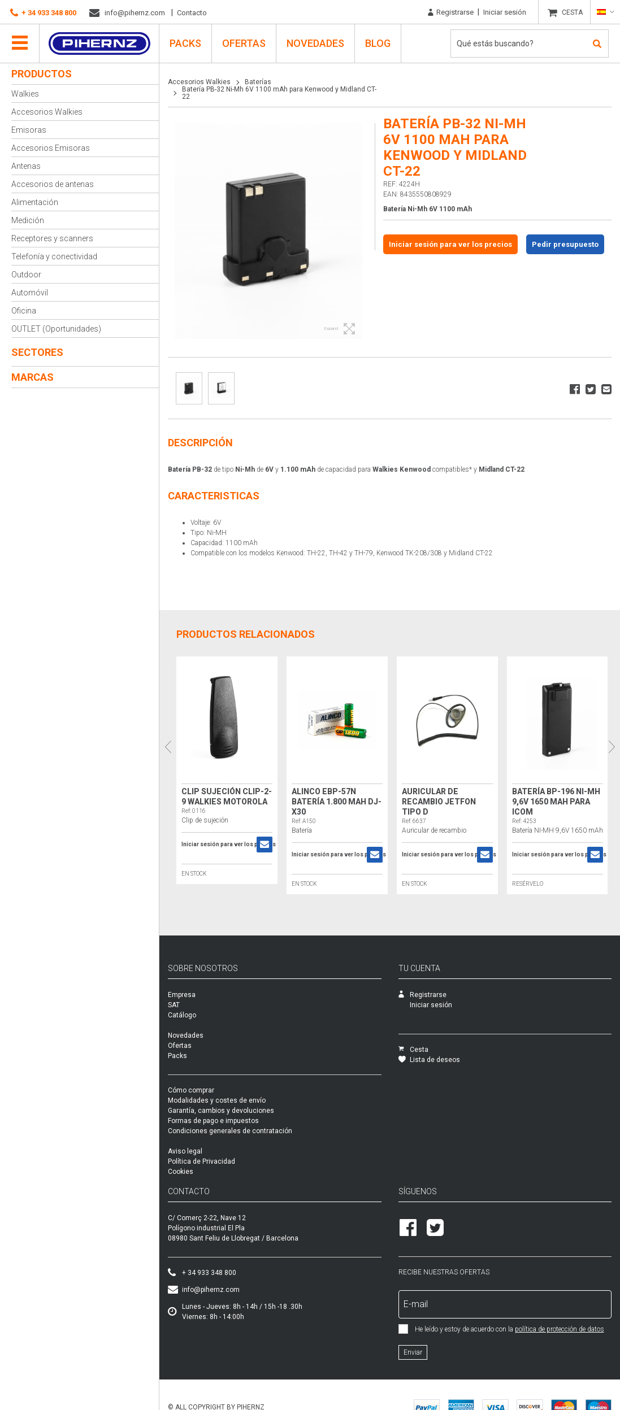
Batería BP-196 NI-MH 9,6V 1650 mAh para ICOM (553, 798)
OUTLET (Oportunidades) (56, 328)
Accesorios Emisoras (50, 148)
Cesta (413, 1053)
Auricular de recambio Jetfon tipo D (437, 798)
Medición (27, 220)
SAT (174, 1008)
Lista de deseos (429, 1063)
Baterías (258, 82)
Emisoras (28, 129)
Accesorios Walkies (47, 111)
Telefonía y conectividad (54, 256)
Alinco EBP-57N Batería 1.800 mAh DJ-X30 (335, 798)
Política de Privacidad (201, 1165)
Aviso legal (185, 1155)
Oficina (23, 310)
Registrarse (451, 12)
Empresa (182, 998)
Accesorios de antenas (52, 184)
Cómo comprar (191, 1094)
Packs (177, 1059)
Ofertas (244, 43)
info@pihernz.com (127, 13)
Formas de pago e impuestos (213, 1124)
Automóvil (29, 292)
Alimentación (34, 202)
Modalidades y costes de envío (217, 1104)
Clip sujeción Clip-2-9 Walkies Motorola (222, 798)
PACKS (185, 43)
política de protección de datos (559, 1333)
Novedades (315, 43)
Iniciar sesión (504, 12)
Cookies (180, 1175)
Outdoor (26, 274)
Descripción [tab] (200, 439)
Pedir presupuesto (565, 244)
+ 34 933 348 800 (43, 13)
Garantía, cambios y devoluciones (221, 1114)
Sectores (37, 352)
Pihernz (99, 43)
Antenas (26, 166)
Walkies (25, 93)
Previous (167, 746)
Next (611, 746)
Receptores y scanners (52, 238)
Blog (378, 43)
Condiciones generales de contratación (230, 1134)
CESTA (572, 12)
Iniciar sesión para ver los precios (450, 244)
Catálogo (182, 1018)
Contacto (192, 12)
